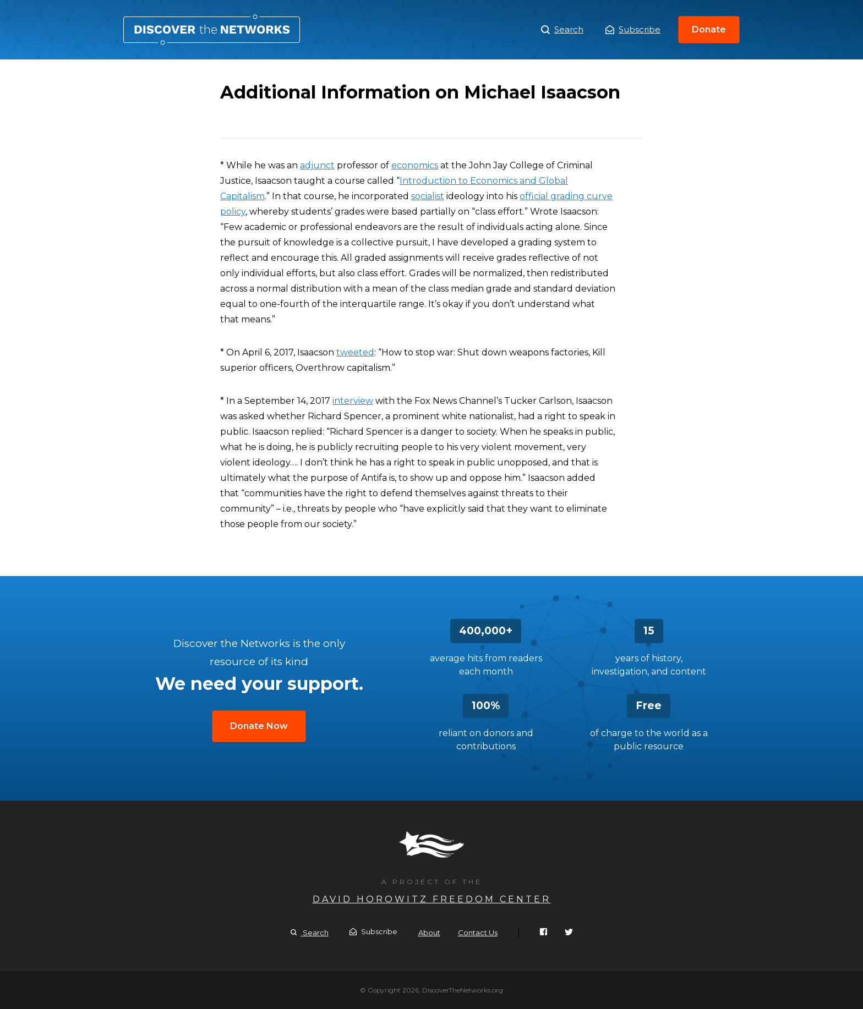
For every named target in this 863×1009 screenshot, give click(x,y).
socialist (427, 196)
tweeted (355, 352)
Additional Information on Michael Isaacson (211, 29)
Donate (709, 29)
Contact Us (478, 932)
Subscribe (632, 29)
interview (352, 401)
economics (414, 165)
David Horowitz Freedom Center (432, 899)
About (429, 932)
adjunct (317, 165)
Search (562, 30)
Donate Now (259, 726)
